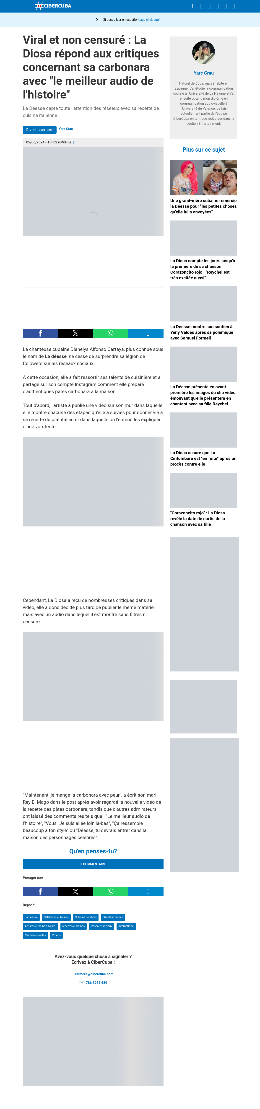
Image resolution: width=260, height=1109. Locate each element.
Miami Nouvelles (35, 935)
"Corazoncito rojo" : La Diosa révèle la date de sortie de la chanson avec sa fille (197, 518)
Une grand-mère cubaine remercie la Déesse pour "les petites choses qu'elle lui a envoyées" (203, 206)
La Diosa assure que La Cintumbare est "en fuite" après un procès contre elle (203, 458)
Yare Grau (66, 129)
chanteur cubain (113, 917)
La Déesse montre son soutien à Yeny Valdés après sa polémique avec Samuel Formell (201, 332)
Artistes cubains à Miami (40, 926)
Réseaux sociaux (101, 926)
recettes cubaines (73, 926)
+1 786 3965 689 (94, 983)
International (126, 926)
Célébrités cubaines (56, 917)
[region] (93, 306)
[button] (40, 333)
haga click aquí (149, 19)
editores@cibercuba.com (94, 974)
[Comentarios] (74, 142)
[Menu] (27, 6)
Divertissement (40, 129)
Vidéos (56, 935)
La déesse (31, 917)
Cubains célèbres (85, 917)
